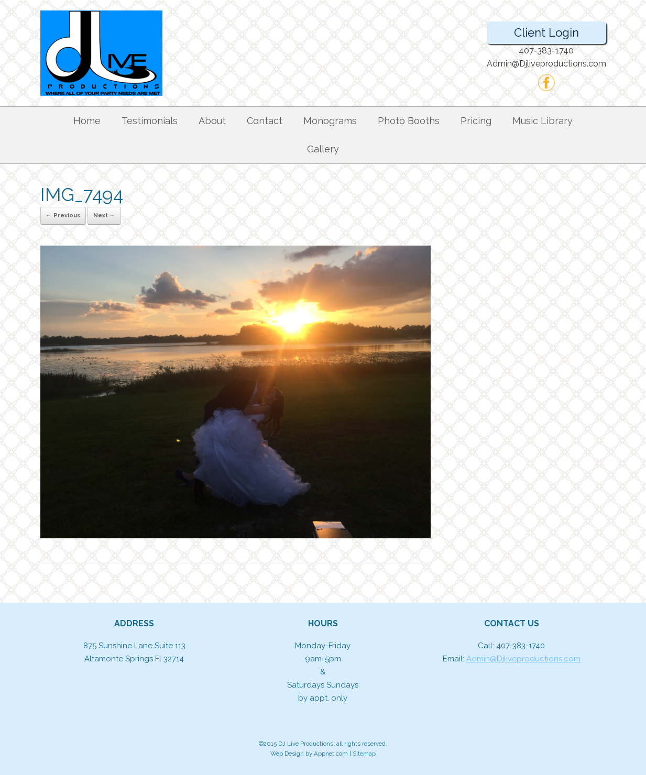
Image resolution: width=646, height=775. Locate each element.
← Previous (63, 215)
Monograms (330, 120)
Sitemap (364, 753)
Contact (264, 120)
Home (87, 120)
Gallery (323, 148)
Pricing (476, 120)
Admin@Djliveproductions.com (523, 658)
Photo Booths (409, 120)
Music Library (542, 120)
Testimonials (150, 120)
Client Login (546, 32)
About (212, 120)
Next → (104, 215)
